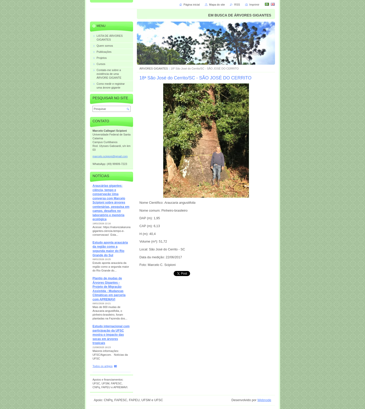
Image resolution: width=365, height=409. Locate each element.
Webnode (264, 400)
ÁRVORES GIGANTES (153, 68)
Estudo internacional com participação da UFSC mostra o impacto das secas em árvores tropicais (111, 335)
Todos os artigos (103, 366)
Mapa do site (217, 4)
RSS (237, 4)
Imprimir (254, 4)
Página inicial (192, 4)
